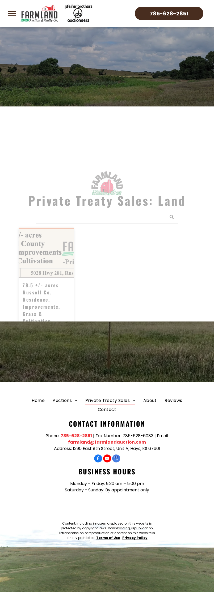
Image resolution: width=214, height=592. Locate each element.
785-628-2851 (76, 436)
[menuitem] (38, 400)
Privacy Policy (135, 537)
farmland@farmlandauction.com (107, 442)
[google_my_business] (116, 459)
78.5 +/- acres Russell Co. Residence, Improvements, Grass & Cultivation (41, 311)
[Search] (107, 226)
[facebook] (98, 459)
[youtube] (107, 459)
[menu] (12, 13)
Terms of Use (108, 537)
